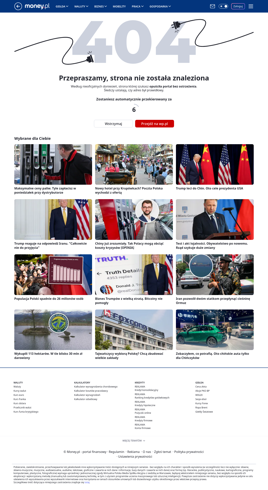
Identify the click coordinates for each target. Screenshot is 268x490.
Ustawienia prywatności (134, 456)
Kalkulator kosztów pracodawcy (91, 390)
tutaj (86, 482)
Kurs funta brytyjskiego (26, 411)
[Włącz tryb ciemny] (223, 6)
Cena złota (201, 386)
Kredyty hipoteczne (145, 405)
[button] (251, 6)
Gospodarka (159, 6)
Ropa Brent (201, 407)
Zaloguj (238, 6)
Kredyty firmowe (143, 420)
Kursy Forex (201, 403)
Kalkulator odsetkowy (85, 399)
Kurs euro (19, 395)
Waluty (79, 6)
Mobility (119, 6)
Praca (136, 6)
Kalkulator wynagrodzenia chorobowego (95, 386)
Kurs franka (20, 399)
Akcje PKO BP (202, 390)
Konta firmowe (143, 428)
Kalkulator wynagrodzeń (87, 395)
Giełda (60, 6)
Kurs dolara (20, 403)
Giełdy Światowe (204, 411)
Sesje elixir (201, 399)
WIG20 (199, 395)
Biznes (99, 6)
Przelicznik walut (22, 407)
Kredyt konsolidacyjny (146, 390)
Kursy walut (20, 390)
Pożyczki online (143, 412)
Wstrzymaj (113, 123)
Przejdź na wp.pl (154, 123)
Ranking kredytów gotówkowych (152, 397)
